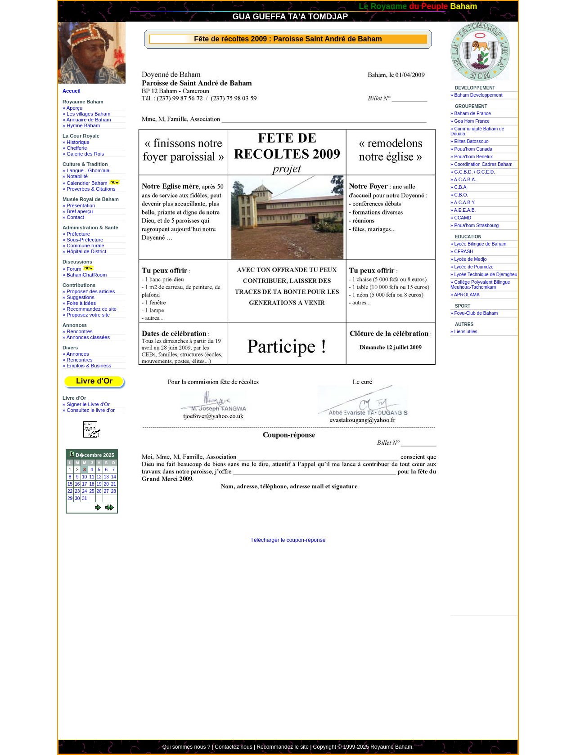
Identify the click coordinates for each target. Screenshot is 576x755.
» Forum (79, 268)
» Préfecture (76, 234)
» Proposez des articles (89, 291)
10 (84, 476)
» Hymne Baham (81, 125)
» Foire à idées (79, 303)
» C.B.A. (459, 187)
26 (99, 491)
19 (99, 484)
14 (113, 476)
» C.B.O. (459, 194)
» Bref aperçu (78, 211)
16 (77, 484)
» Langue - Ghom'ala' (86, 170)
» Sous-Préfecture (83, 239)
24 (84, 491)
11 (91, 476)
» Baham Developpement (476, 95)
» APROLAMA (465, 294)
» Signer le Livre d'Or (86, 404)
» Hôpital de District (84, 251)
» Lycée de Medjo (468, 259)
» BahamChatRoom (85, 274)
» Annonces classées (86, 337)
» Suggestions (78, 297)
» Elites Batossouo (469, 141)
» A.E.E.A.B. (463, 210)
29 (70, 498)
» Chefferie (75, 148)
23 (77, 491)
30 (77, 498)
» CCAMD (460, 217)
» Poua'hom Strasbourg (474, 225)
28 (113, 491)
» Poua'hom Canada (471, 149)
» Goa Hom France (470, 121)
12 (99, 476)
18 (91, 484)
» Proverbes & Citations (89, 189)
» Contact (73, 217)
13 (106, 476)
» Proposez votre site (86, 314)
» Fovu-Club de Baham (474, 313)
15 (70, 484)
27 (106, 491)
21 (113, 484)
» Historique (76, 142)
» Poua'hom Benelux (471, 156)
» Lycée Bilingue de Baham (478, 243)
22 (70, 491)
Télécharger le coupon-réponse (288, 540)
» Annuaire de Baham (87, 119)
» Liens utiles (463, 331)
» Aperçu (72, 108)
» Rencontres (78, 331)
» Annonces (76, 354)
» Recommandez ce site (90, 309)
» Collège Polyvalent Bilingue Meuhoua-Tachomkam (480, 285)
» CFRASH (461, 251)
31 (84, 498)
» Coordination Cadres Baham (481, 164)
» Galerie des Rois (83, 153)
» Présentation (79, 205)
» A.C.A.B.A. (463, 179)
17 (84, 484)
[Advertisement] (94, 550)
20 (106, 484)
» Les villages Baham (86, 113)
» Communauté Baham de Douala (477, 131)
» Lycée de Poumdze (472, 266)
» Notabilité (75, 176)
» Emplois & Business (87, 365)
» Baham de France (470, 113)
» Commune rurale (83, 245)
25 (91, 491)
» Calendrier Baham (92, 182)
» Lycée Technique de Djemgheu (484, 274)
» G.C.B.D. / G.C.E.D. (472, 172)
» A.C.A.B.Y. (463, 202)
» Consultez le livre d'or (89, 410)
